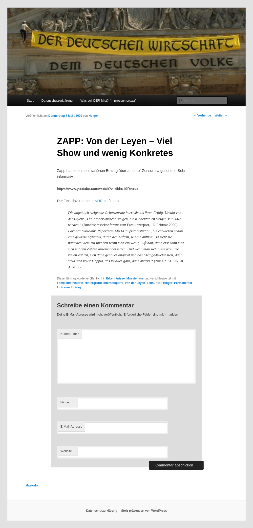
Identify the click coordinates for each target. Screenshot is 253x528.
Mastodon (32, 485)
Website (66, 451)
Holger (93, 115)
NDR (99, 201)
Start (30, 100)
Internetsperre (113, 283)
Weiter (221, 115)
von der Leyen (135, 283)
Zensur (152, 283)
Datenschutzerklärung (56, 100)
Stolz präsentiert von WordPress (144, 510)
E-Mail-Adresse (71, 426)
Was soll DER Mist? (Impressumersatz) (108, 100)
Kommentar (69, 334)
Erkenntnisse (115, 278)
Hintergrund (93, 283)
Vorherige (202, 115)
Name (64, 402)
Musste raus (135, 278)
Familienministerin (70, 283)
